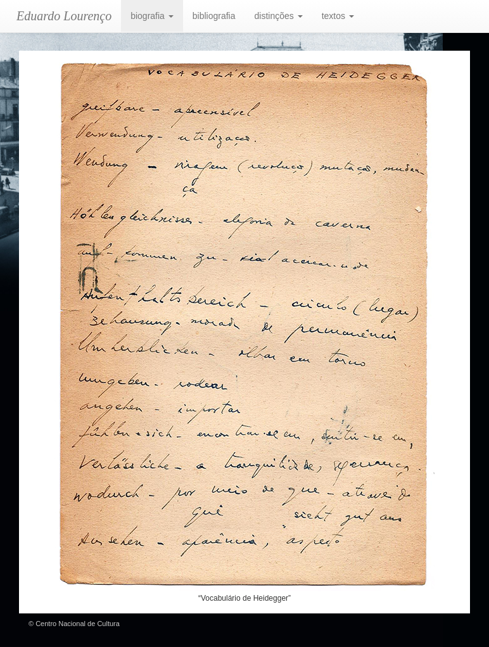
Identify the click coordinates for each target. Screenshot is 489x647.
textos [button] (338, 16)
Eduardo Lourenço (63, 16)
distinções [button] (279, 16)
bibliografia (214, 16)
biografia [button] (152, 16)
